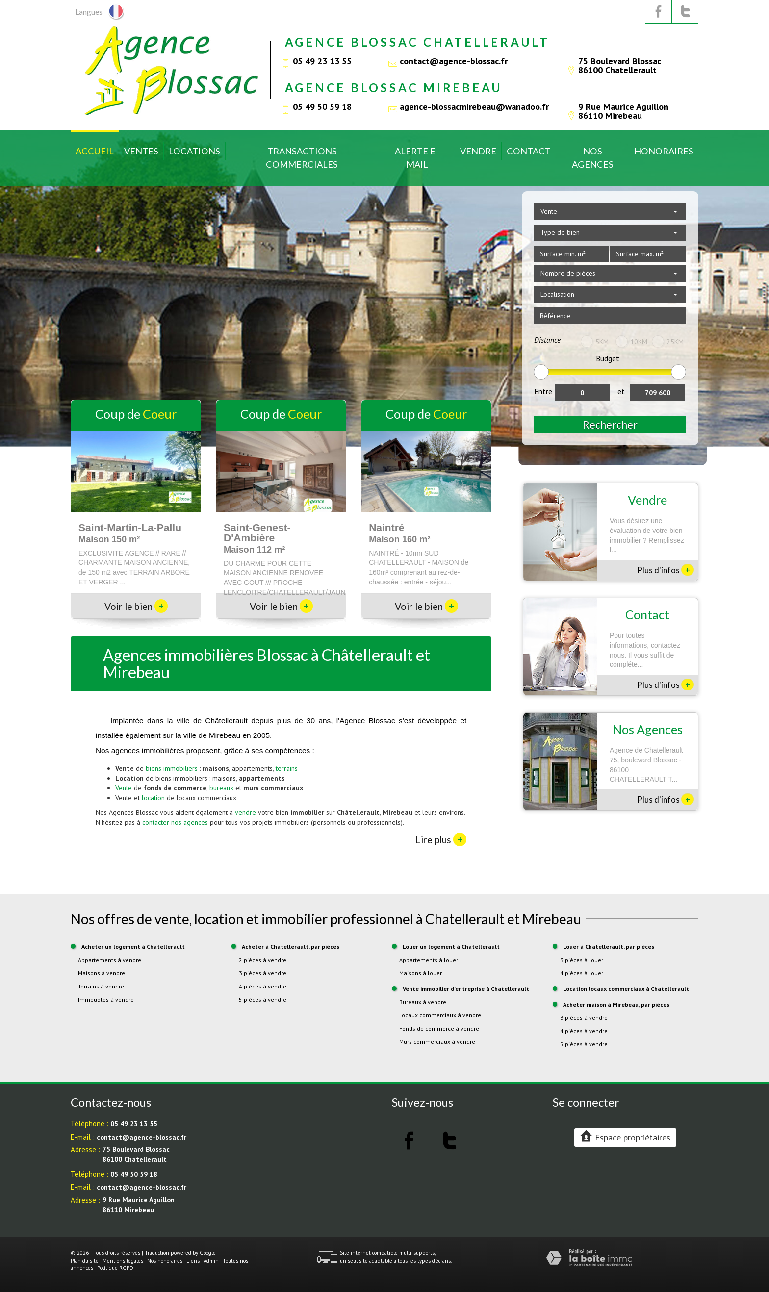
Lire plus (440, 839)
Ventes (141, 151)
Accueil (95, 151)
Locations (194, 151)
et (621, 391)
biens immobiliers (172, 768)
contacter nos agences (175, 822)
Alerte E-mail (417, 158)
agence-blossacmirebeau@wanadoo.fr (474, 106)
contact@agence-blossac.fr (454, 61)
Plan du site (85, 1260)
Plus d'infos (665, 570)
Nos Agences (593, 158)
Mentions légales (123, 1260)
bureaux (221, 788)
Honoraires (663, 151)
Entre (543, 391)
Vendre (478, 151)
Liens (193, 1260)
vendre (245, 812)
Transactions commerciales (302, 158)
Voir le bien (136, 606)
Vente (123, 788)
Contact (529, 151)
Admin (211, 1260)
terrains (287, 768)
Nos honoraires (164, 1260)
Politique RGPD (115, 1268)
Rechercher (610, 424)
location (153, 797)
